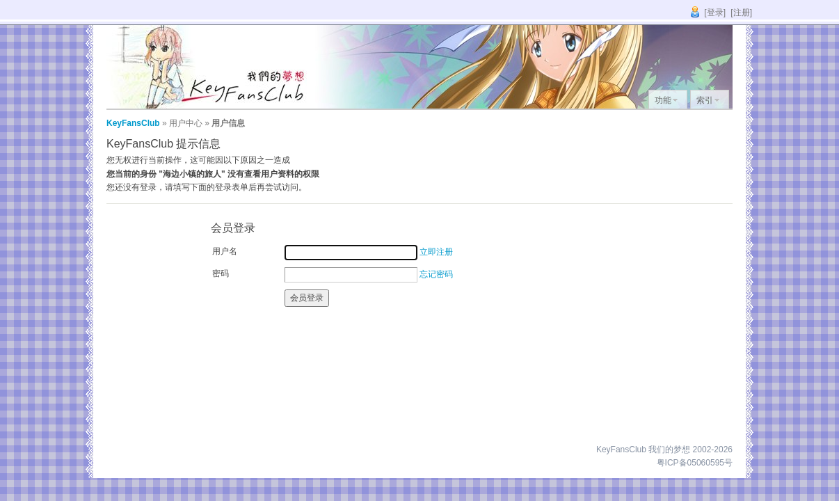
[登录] (715, 12)
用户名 (224, 251)
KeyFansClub (133, 123)
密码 (220, 273)
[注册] (741, 12)
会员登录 (306, 298)
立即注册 (436, 252)
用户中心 (185, 123)
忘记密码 (436, 274)
